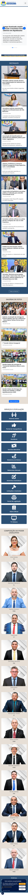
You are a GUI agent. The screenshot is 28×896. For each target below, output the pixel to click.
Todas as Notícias (14, 295)
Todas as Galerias (14, 404)
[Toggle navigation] (25, 3)
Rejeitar (22, 886)
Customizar (22, 883)
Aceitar (22, 889)
